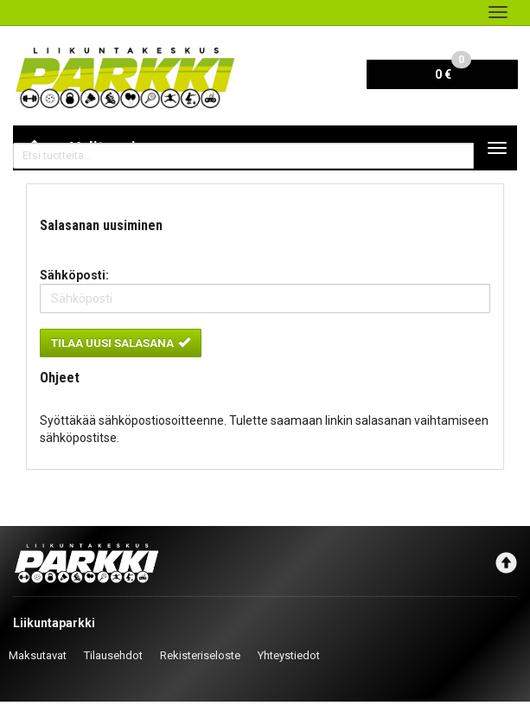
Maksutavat (38, 655)
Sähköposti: (74, 275)
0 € (453, 70)
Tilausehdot (113, 655)
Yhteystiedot (289, 655)
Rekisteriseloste (200, 655)
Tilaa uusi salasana (120, 343)
